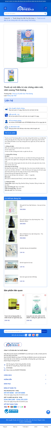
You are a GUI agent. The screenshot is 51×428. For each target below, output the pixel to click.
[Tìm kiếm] (45, 13)
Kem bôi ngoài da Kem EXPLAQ (28, 277)
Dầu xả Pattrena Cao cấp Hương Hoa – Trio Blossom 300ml (31, 234)
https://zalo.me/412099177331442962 (16, 370)
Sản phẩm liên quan (13, 290)
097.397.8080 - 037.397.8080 (14, 393)
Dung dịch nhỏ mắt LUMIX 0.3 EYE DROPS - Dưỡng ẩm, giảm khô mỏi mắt (36, 317)
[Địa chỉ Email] (25, 331)
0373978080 (9, 368)
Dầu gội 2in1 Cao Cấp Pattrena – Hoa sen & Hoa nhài (32, 206)
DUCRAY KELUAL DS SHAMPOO (28, 248)
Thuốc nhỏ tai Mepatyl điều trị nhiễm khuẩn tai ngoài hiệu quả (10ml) (13, 317)
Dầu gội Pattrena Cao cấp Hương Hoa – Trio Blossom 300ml (31, 220)
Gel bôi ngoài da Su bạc (26, 262)
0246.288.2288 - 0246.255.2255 (15, 399)
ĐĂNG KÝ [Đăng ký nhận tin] (44, 331)
